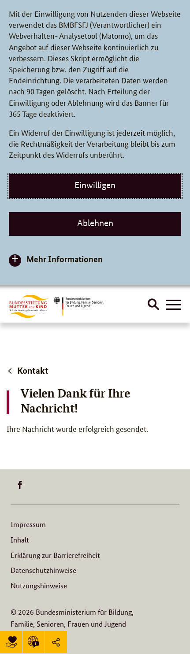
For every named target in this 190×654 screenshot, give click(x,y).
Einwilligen (95, 185)
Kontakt (27, 370)
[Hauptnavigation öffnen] (173, 305)
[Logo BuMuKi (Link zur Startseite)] (29, 306)
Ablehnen (95, 223)
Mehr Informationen (64, 258)
